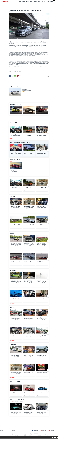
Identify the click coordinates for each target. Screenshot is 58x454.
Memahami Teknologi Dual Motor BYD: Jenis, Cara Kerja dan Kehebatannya (41, 153)
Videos (47, 1)
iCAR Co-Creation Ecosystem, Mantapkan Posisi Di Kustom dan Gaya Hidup (29, 318)
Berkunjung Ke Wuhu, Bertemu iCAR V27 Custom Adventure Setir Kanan (42, 318)
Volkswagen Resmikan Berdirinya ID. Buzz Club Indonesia (15, 355)
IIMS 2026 (51, 1)
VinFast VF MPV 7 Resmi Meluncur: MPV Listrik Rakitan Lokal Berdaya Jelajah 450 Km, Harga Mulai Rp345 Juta (28, 153)
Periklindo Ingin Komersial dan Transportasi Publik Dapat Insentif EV (15, 135)
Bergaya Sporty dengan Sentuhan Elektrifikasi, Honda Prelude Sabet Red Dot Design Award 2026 (42, 393)
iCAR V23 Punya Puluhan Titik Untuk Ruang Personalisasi (28, 135)
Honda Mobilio (19, 11)
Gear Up (39, 1)
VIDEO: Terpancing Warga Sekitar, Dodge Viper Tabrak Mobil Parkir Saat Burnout (28, 262)
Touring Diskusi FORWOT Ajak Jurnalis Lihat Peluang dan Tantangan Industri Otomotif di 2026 (29, 355)
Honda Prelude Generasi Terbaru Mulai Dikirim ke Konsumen (15, 393)
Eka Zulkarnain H (13, 227)
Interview (35, 1)
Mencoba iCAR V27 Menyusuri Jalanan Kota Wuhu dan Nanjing (42, 225)
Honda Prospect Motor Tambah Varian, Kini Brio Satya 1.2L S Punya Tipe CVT (29, 412)
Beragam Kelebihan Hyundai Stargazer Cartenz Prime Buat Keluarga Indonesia (29, 244)
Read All (11, 138)
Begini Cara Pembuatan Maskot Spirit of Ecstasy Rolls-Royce (28, 281)
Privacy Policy (13, 430)
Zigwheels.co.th (35, 432)
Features (43, 1)
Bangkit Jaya (25, 356)
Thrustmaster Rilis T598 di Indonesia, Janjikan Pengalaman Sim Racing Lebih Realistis (29, 373)
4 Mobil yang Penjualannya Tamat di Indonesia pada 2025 (41, 412)
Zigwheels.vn (43, 432)
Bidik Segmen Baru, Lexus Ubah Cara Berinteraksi (28, 299)
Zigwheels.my (43, 430)
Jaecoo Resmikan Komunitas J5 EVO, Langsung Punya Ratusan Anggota (42, 355)
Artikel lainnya (12, 192)
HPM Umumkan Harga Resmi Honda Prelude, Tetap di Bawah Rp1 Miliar (29, 393)
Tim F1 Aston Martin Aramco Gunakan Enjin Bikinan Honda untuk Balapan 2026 (16, 412)
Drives (31, 1)
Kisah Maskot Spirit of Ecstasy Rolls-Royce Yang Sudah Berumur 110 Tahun (41, 281)
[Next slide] (48, 110)
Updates (23, 1)
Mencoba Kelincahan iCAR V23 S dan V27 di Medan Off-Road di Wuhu (16, 225)
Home (20, 1)
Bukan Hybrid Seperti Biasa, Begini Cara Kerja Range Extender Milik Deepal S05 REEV (42, 135)
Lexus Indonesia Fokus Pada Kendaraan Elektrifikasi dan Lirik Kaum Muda (42, 299)
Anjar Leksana (26, 136)
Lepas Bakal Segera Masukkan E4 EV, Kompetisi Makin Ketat (16, 244)
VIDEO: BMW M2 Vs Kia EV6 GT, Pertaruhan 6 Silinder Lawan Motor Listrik (41, 262)
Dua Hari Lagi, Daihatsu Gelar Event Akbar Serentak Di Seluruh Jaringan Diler (16, 153)
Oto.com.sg (51, 430)
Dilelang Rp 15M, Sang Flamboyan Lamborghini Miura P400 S (16, 281)
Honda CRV (13, 170)
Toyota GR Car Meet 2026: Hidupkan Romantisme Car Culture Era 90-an (15, 318)
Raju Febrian (11, 11)
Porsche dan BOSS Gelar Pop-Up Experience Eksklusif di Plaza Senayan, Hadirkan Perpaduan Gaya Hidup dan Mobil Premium (42, 188)
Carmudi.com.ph (35, 430)
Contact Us (1, 430)
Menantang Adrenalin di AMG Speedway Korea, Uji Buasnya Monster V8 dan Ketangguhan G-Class (29, 225)
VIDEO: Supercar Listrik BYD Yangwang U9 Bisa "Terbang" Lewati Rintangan (16, 262)
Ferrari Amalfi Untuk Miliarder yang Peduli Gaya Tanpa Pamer (16, 299)
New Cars (27, 1)
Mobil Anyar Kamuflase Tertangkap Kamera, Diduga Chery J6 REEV (41, 207)
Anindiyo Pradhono (39, 190)
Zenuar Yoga (12, 136)
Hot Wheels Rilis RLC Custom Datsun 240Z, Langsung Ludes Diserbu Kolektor (42, 373)
